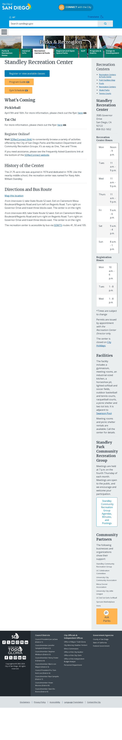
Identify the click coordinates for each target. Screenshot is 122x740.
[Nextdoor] (21, 641)
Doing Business (53, 24)
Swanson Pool (104, 412)
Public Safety (92, 23)
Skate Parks (104, 89)
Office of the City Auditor (73, 651)
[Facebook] (4, 641)
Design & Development (112, 50)
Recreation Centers (107, 85)
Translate (113, 5)
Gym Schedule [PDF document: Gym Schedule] (16, 89)
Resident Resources (35, 24)
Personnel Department (73, 664)
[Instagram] (17, 641)
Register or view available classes (27, 72)
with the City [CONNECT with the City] (60, 10)
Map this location (14, 194)
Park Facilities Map (107, 79)
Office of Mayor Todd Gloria (75, 641)
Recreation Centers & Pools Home (107, 74)
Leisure (16, 23)
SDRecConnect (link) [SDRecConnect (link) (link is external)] (21, 138)
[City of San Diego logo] (17, 9)
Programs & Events (95, 50)
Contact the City (93, 700)
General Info (26, 50)
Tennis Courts (105, 92)
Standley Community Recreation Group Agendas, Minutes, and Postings (107, 511)
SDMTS (58, 224)
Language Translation (73, 700)
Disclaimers (25, 700)
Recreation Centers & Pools (42, 50)
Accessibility (55, 700)
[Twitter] (9, 641)
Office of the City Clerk (72, 654)
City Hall (112, 23)
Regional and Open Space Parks (65, 50)
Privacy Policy (40, 700)
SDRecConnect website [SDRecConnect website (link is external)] (37, 154)
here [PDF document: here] (80, 112)
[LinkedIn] (26, 641)
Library (72, 23)
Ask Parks (106, 615)
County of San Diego (101, 638)
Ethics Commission (71, 648)
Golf (83, 49)
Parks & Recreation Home (7, 52)
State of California (100, 641)
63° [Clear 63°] (96, 6)
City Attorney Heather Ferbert (75, 644)
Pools (101, 82)
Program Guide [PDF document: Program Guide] (17, 81)
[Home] (3, 27)
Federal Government (101, 645)
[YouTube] (13, 641)
